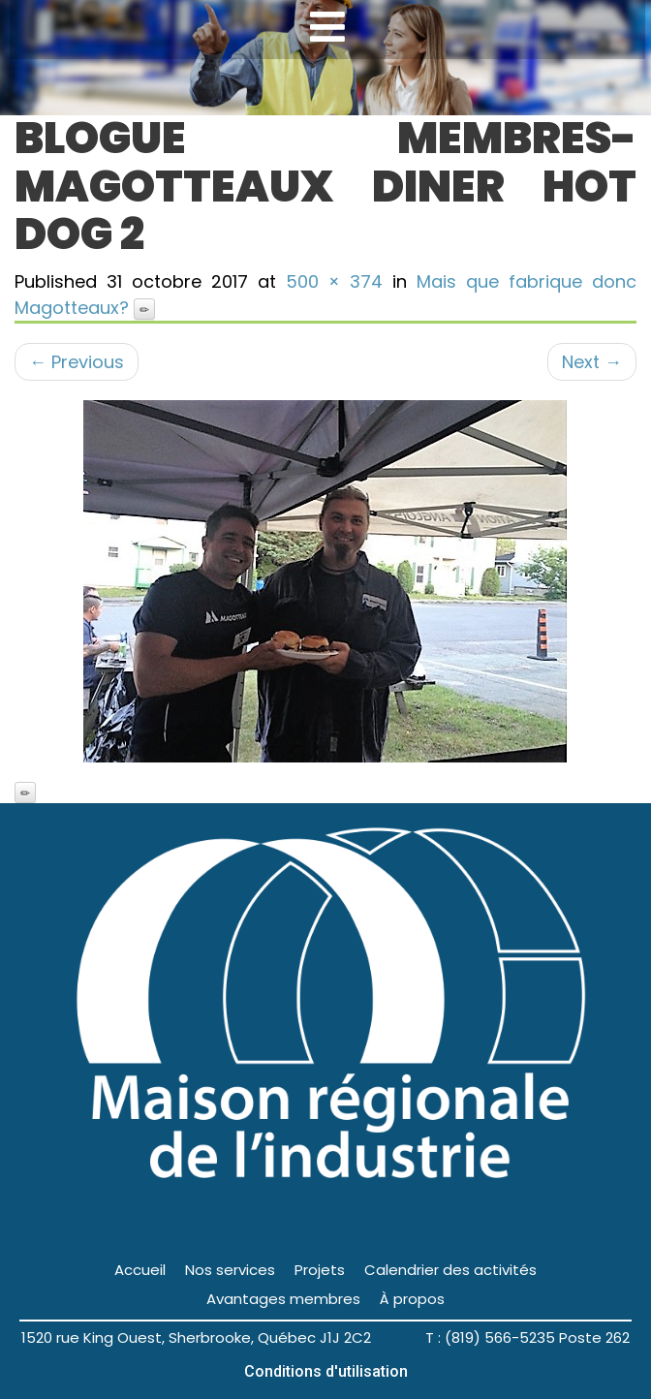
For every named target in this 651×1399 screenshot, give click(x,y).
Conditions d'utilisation (326, 1371)
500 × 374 (334, 281)
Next (592, 362)
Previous (76, 362)
